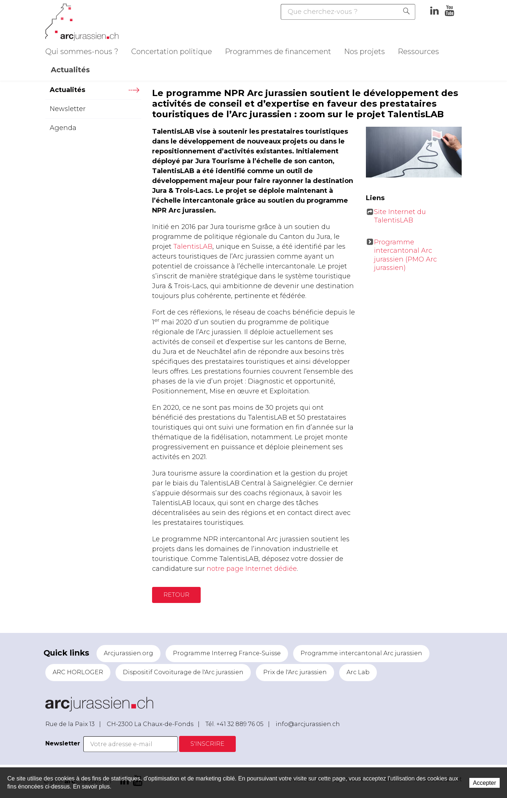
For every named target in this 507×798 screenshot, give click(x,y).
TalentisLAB (192, 247)
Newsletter (68, 109)
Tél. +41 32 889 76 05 (234, 724)
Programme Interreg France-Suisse (227, 653)
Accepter (484, 783)
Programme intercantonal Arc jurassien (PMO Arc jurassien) (405, 255)
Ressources (418, 51)
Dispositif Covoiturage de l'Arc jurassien (183, 672)
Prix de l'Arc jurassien (295, 672)
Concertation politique (171, 51)
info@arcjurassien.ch (308, 724)
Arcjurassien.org (128, 653)
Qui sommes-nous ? (81, 51)
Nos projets (364, 51)
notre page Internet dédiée (252, 569)
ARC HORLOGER (78, 672)
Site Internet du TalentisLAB (400, 216)
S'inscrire (207, 743)
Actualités (70, 69)
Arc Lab (358, 672)
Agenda (63, 128)
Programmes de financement (278, 51)
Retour (176, 594)
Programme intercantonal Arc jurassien (361, 653)
